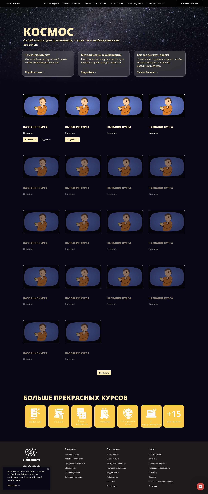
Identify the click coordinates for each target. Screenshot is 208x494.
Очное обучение (135, 3)
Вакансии (153, 459)
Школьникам (117, 3)
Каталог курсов (51, 3)
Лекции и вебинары (72, 3)
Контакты (153, 472)
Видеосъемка (113, 459)
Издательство (113, 454)
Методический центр (116, 463)
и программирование (151, 424)
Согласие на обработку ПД (161, 481)
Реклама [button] (111, 481)
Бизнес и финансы (82, 422)
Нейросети (35, 421)
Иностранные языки (128, 422)
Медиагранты (113, 472)
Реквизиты (111, 486)
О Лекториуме (155, 454)
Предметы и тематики (95, 3)
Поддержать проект (157, 463)
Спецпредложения (155, 3)
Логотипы (153, 486)
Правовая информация (159, 468)
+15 (174, 413)
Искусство (104, 421)
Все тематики (174, 421)
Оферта (152, 477)
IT (151, 421)
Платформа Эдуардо (116, 468)
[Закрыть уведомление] (48, 469)
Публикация (112, 477)
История (58, 421)
